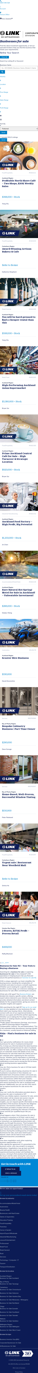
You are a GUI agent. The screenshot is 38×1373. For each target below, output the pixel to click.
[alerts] (0, 1193)
